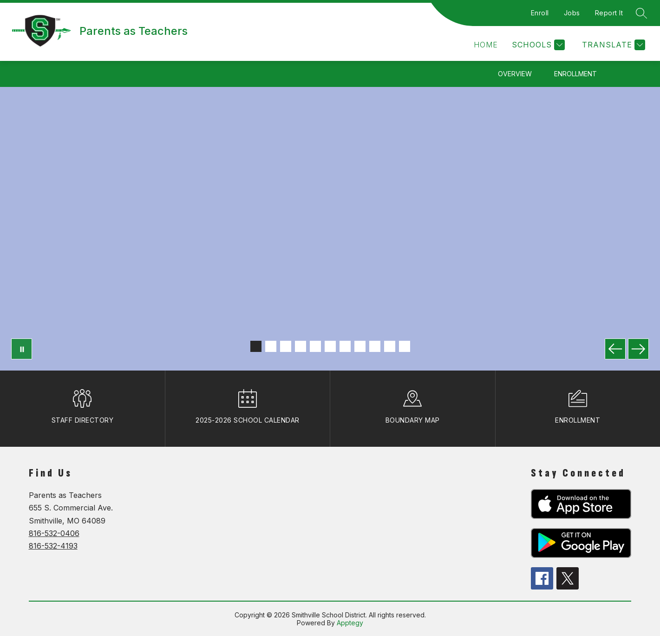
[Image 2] (270, 346)
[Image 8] (360, 346)
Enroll (540, 13)
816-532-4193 (53, 545)
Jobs (572, 13)
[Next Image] (638, 348)
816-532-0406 (54, 533)
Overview (515, 74)
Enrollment (575, 74)
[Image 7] (345, 346)
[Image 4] (300, 346)
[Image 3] (285, 346)
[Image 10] (389, 346)
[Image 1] (255, 346)
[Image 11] (404, 346)
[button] (486, 45)
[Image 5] (315, 346)
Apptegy (350, 623)
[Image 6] (330, 346)
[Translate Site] (612, 45)
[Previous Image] (615, 348)
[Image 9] (374, 346)
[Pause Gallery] (21, 348)
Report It (609, 13)
